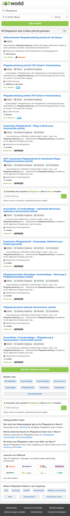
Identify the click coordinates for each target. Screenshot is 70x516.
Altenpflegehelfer (35, 394)
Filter (64, 31)
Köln (64, 445)
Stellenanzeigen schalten (15, 512)
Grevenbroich (29, 497)
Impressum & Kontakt (33, 508)
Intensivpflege (26, 381)
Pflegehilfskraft (27, 387)
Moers (28, 31)
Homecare (44, 387)
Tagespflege (10, 387)
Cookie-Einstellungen (57, 512)
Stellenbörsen (36, 512)
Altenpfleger (59, 387)
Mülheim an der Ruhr (57, 490)
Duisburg (7, 447)
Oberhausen (38, 490)
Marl (10, 497)
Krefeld (18, 447)
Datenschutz (11, 508)
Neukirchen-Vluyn (54, 497)
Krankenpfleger (42, 381)
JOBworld (23, 427)
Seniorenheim (60, 381)
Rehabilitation (10, 381)
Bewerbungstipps (56, 508)
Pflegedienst (10, 31)
